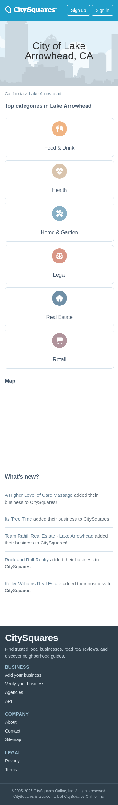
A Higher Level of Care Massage (39, 495)
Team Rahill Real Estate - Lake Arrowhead (49, 535)
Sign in (102, 10)
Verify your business (24, 683)
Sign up (78, 10)
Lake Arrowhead (45, 93)
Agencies (14, 692)
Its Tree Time (18, 519)
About (11, 722)
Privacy (12, 760)
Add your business (23, 675)
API (8, 701)
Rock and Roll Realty (27, 559)
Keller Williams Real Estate (33, 583)
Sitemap (13, 739)
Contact (12, 731)
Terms (11, 769)
